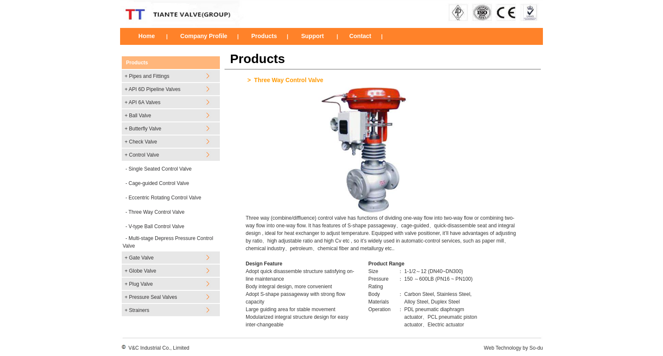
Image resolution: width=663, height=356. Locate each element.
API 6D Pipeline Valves (155, 89)
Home (146, 36)
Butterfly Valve (145, 129)
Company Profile (203, 36)
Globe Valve (142, 271)
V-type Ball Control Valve (156, 226)
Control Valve (144, 155)
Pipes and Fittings (149, 76)
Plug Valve (141, 284)
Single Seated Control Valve (160, 169)
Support (311, 36)
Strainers (139, 310)
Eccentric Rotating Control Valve (165, 198)
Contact (360, 36)
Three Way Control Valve (157, 212)
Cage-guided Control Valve (159, 183)
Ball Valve (140, 116)
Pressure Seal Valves (153, 297)
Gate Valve (141, 258)
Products (264, 36)
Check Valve (143, 142)
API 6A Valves (144, 102)
